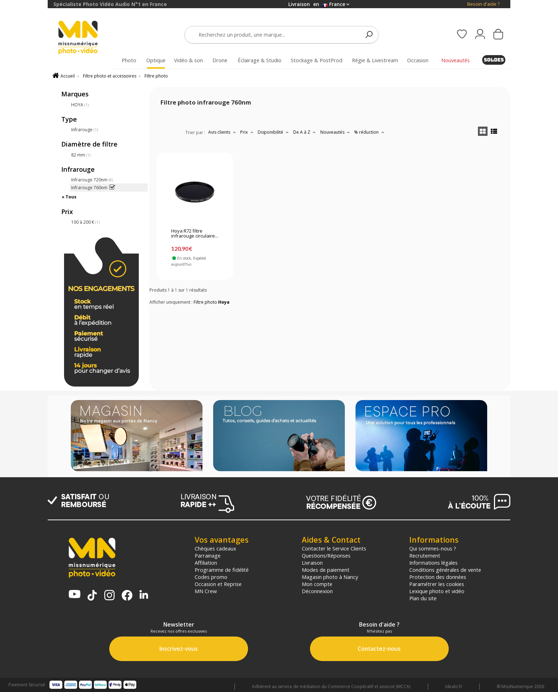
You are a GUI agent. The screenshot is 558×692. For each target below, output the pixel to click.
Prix (247, 132)
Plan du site (423, 598)
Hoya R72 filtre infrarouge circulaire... (194, 233)
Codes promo (211, 576)
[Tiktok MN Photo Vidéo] (92, 596)
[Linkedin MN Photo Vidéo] (144, 595)
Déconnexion (317, 591)
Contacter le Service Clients (334, 548)
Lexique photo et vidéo (436, 591)
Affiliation (206, 562)
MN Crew (206, 591)
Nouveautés (336, 132)
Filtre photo (156, 76)
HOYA (80, 105)
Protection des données (437, 576)
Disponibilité (274, 132)
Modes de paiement (325, 569)
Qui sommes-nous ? (432, 548)
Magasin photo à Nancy (330, 576)
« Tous (69, 197)
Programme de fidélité (222, 569)
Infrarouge (84, 130)
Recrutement (424, 555)
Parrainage (208, 555)
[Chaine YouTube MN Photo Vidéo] (74, 595)
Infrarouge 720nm (92, 180)
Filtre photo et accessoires (109, 76)
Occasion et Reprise (218, 583)
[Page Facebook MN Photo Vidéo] (127, 596)
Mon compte (317, 583)
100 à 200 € (85, 222)
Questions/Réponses (326, 555)
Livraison (312, 562)
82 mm (80, 155)
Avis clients (222, 132)
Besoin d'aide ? (483, 4)
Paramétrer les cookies (436, 583)
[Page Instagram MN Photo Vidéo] (109, 596)
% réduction (370, 132)
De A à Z (305, 132)
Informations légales (433, 562)
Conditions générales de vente (445, 569)
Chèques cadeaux (215, 548)
